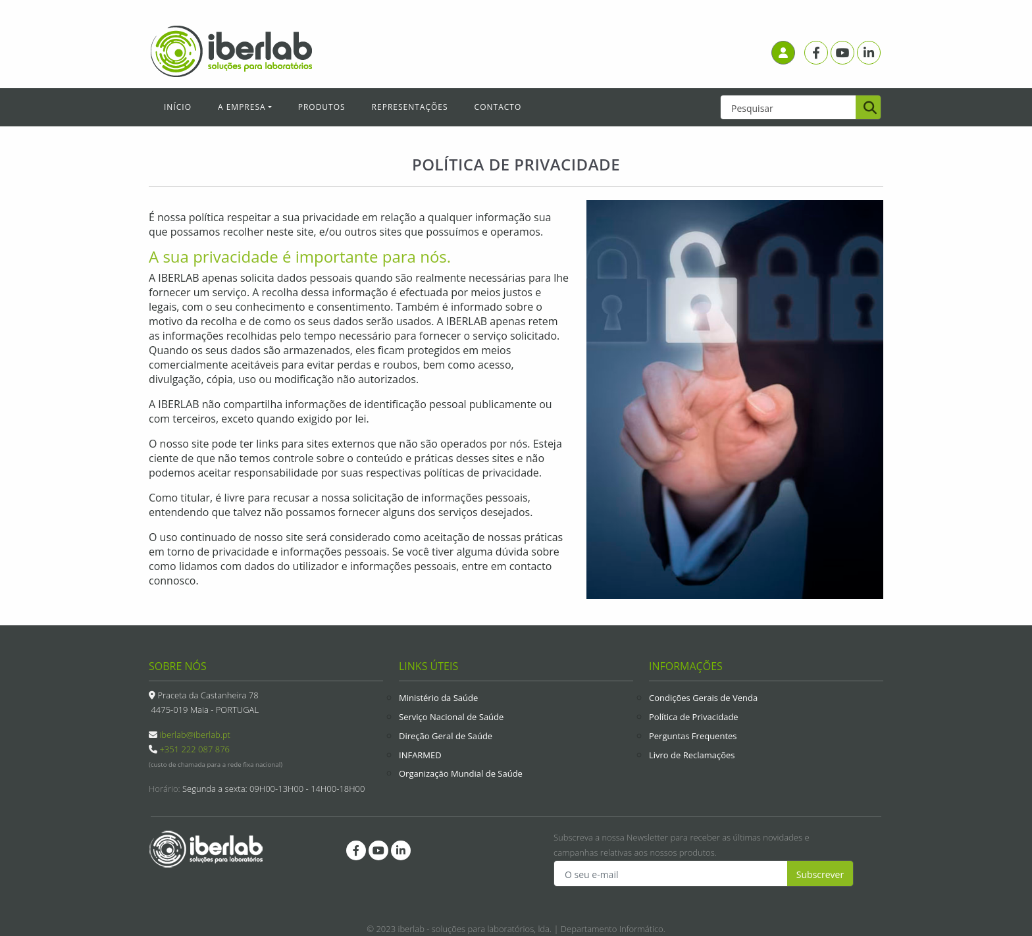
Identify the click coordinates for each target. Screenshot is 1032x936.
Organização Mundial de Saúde (461, 773)
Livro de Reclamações (692, 755)
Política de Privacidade (693, 717)
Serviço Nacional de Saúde (451, 717)
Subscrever (820, 874)
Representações (410, 107)
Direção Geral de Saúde (445, 736)
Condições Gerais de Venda (703, 698)
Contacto (498, 107)
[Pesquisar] (868, 108)
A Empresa (242, 107)
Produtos (322, 107)
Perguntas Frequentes (693, 736)
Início (178, 107)
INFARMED (420, 755)
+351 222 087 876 (194, 749)
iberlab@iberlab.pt (194, 735)
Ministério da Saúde (438, 698)
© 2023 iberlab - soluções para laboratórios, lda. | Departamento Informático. (516, 929)
